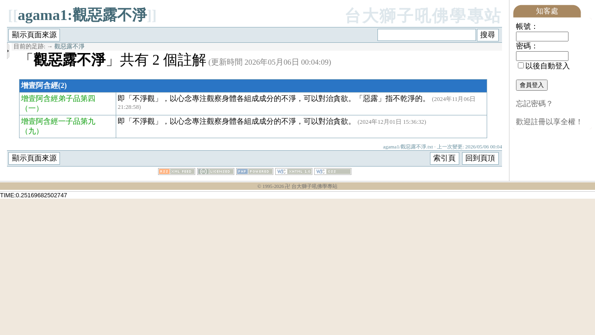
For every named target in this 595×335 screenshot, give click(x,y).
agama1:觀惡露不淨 (82, 15)
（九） (32, 131)
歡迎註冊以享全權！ (549, 122)
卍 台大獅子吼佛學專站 (311, 186)
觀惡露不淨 (69, 46)
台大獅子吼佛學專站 (423, 16)
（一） (32, 108)
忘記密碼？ (534, 103)
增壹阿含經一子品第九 (58, 121)
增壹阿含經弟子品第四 (58, 98)
